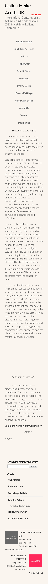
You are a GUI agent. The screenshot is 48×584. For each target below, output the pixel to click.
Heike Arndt (24, 63)
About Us (24, 108)
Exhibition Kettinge (24, 49)
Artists (24, 56)
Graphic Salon (24, 71)
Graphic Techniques (20, 505)
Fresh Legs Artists (17, 493)
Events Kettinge (24, 93)
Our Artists (14, 479)
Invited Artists (15, 486)
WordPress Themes (38, 581)
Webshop (24, 78)
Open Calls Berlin (24, 100)
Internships (24, 122)
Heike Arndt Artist (17, 511)
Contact (24, 115)
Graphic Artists (16, 500)
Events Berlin (24, 85)
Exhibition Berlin (24, 41)
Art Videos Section (18, 518)
